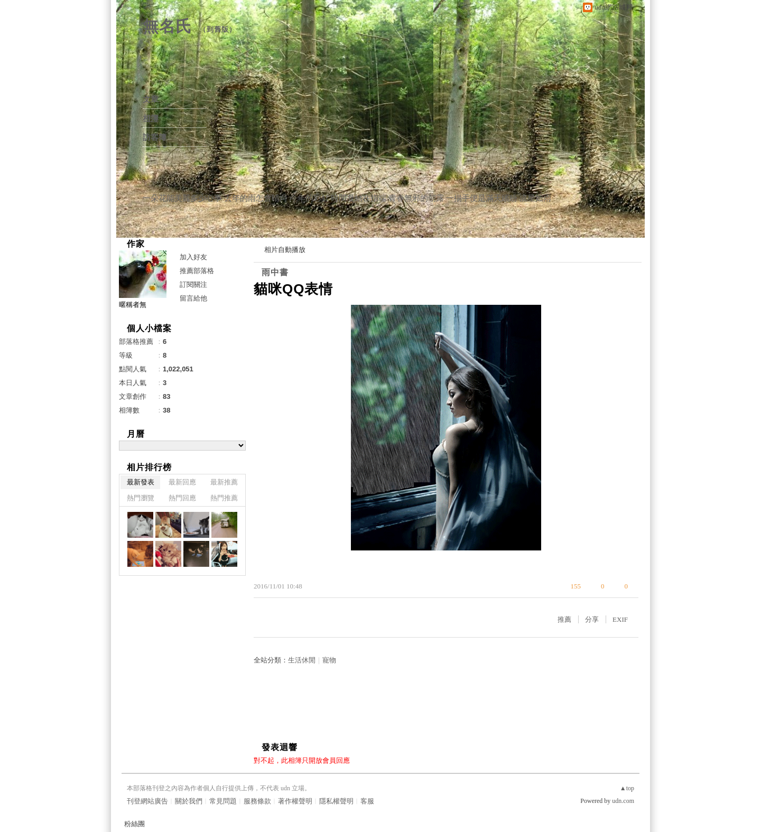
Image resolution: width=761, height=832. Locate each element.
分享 (592, 619)
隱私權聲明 (336, 801)
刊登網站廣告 (147, 801)
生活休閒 (301, 660)
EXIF (620, 619)
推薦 (564, 619)
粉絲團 (134, 824)
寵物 (329, 660)
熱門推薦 (224, 498)
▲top (627, 788)
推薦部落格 (197, 271)
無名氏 (167, 26)
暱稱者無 (132, 305)
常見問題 (223, 801)
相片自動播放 (284, 250)
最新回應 (182, 482)
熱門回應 (182, 498)
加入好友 (193, 257)
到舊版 (218, 29)
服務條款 (257, 801)
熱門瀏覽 (140, 498)
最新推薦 (224, 482)
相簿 (151, 118)
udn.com (623, 801)
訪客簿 (154, 137)
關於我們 (188, 801)
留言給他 (193, 298)
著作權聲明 (295, 801)
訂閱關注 (193, 284)
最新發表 (140, 482)
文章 (151, 99)
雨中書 (275, 272)
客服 (367, 801)
